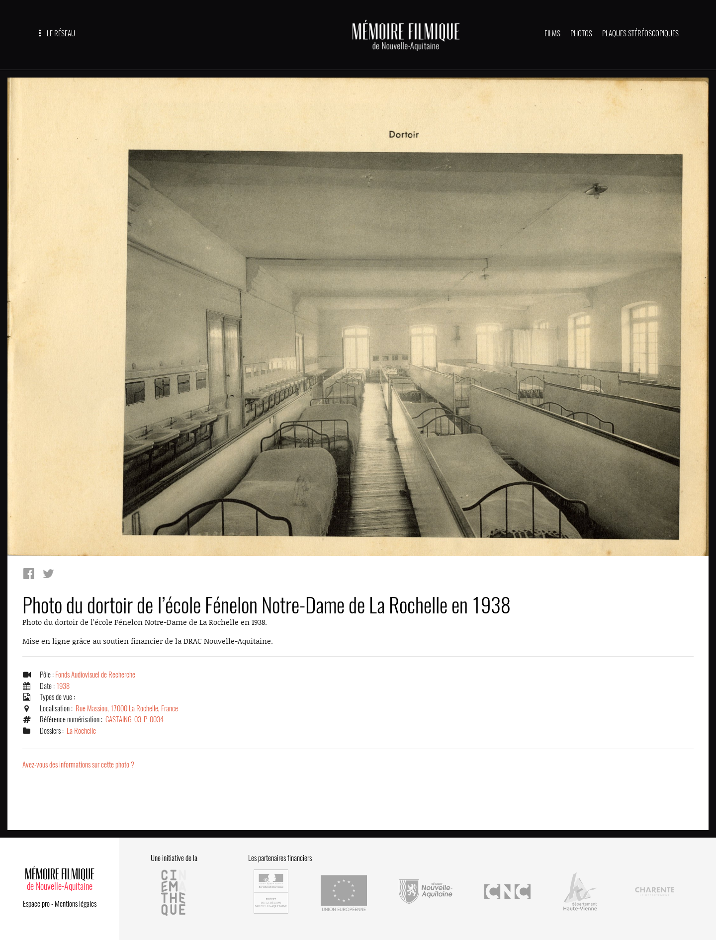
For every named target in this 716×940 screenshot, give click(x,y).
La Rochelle (81, 731)
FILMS (552, 33)
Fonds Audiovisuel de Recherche (95, 675)
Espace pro (36, 904)
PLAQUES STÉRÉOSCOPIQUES (640, 33)
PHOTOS (581, 33)
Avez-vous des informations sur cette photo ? (78, 764)
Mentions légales (75, 904)
